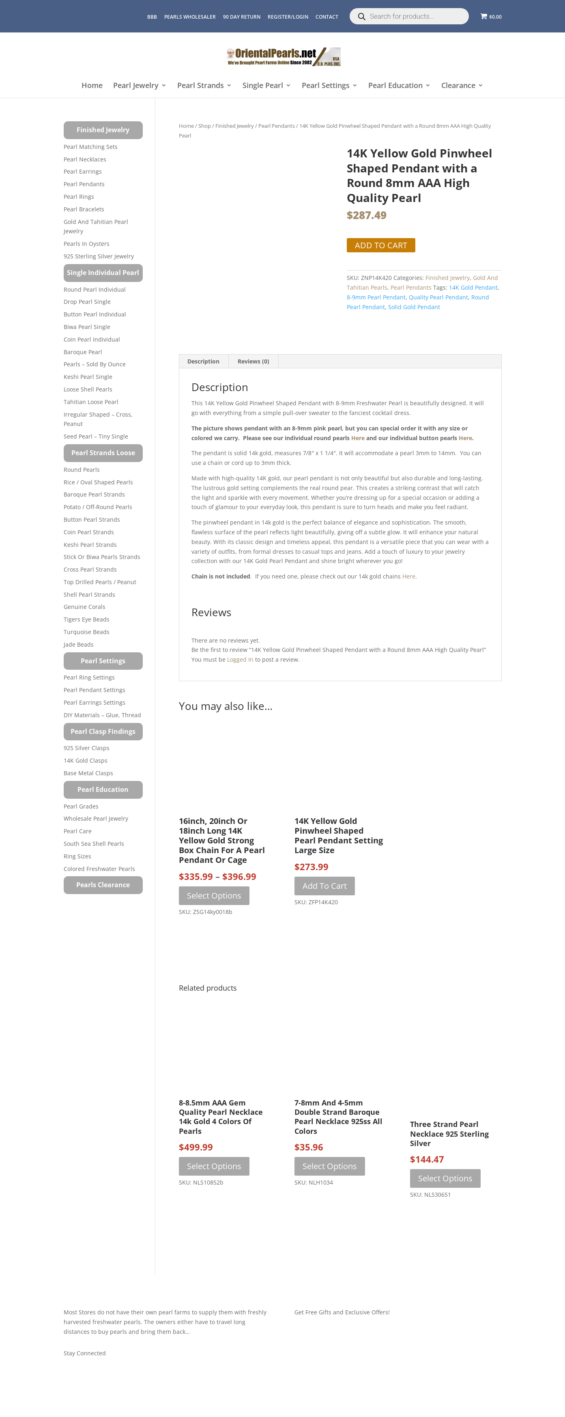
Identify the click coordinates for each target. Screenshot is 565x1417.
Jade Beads (79, 644)
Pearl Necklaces (85, 159)
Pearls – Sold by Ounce (95, 364)
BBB (152, 16)
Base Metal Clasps (88, 773)
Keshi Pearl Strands (90, 544)
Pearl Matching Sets (91, 147)
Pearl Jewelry (136, 86)
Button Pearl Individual (95, 314)
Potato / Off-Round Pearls (98, 507)
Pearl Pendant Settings (94, 690)
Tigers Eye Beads (87, 619)
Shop (204, 125)
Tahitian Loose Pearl (91, 402)
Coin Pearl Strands (89, 532)
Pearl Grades (81, 806)
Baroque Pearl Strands (94, 494)
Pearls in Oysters (87, 243)
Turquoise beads (87, 632)
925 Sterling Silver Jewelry (99, 256)
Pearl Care (78, 831)
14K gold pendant (473, 287)
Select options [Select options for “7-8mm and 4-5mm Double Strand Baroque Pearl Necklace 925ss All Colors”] (330, 1163)
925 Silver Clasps (87, 748)
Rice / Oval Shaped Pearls (98, 482)
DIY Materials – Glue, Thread (102, 715)
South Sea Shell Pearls (94, 843)
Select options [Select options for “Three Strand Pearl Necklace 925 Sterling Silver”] (445, 1175)
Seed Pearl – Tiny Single (96, 436)
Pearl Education (395, 86)
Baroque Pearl (83, 352)
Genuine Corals (84, 607)
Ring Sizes (77, 856)
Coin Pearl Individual (92, 339)
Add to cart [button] (325, 883)
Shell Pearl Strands (89, 594)
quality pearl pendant (438, 297)
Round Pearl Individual (95, 289)
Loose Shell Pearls (88, 389)
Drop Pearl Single (87, 301)
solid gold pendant (414, 307)
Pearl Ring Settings (89, 677)
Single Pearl (263, 86)
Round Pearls (82, 469)
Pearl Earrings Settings (94, 702)
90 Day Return (241, 16)
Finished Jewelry (234, 125)
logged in (240, 657)
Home (92, 86)
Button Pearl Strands (92, 519)
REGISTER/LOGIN (288, 16)
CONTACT (327, 16)
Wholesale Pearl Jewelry (96, 818)
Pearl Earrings (83, 171)
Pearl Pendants (276, 125)
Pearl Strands (200, 86)
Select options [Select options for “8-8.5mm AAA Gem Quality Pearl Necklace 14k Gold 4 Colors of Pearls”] (214, 1163)
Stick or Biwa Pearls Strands (102, 557)
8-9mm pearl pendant (376, 297)
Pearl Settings (326, 86)
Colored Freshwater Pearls (99, 869)
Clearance (458, 86)
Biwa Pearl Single (87, 327)
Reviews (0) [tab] (253, 359)
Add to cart (381, 245)
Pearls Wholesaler (190, 16)
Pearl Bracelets (84, 209)
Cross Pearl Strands (90, 569)
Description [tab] (203, 359)
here (358, 435)
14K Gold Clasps (85, 760)
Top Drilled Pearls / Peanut (100, 582)
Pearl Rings (79, 196)
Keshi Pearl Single (88, 377)
